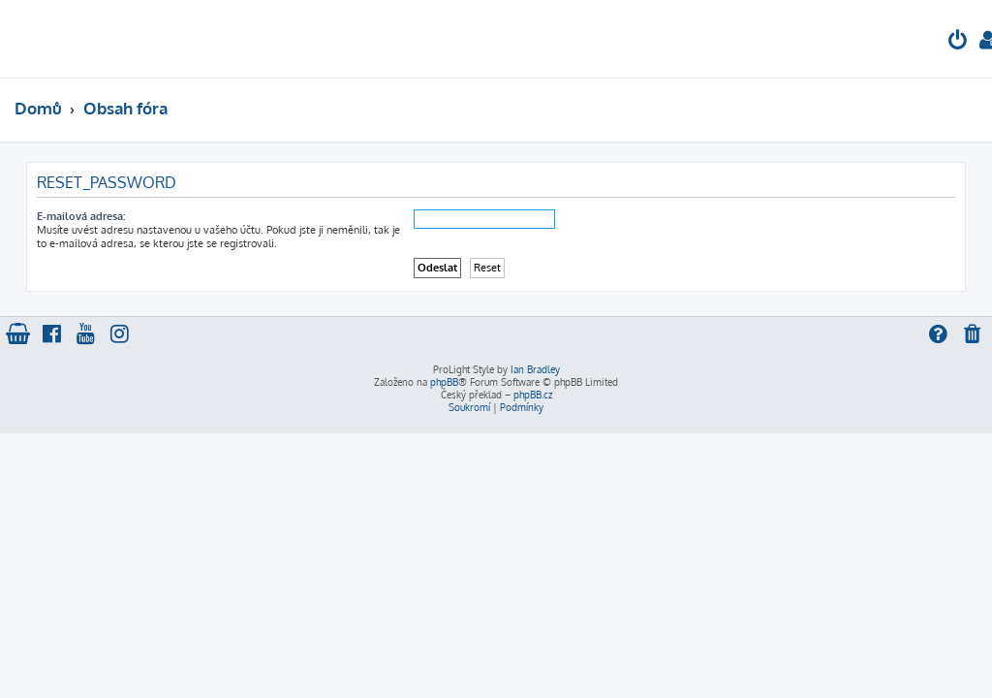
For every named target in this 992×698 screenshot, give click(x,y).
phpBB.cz (532, 394)
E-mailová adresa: (81, 216)
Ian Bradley (535, 369)
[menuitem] (958, 42)
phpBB (444, 382)
